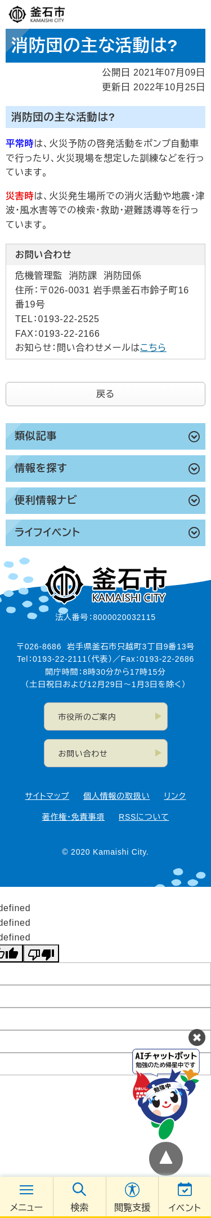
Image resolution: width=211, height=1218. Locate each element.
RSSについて (144, 816)
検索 (79, 1207)
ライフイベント (47, 532)
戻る (105, 394)
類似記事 (36, 436)
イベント (185, 1208)
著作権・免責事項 (73, 816)
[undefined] (41, 953)
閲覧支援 (132, 1207)
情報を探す (41, 468)
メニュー (26, 1207)
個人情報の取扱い (116, 796)
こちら (153, 348)
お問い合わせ (83, 753)
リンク (175, 796)
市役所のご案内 (87, 717)
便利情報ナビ (46, 500)
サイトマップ (47, 796)
